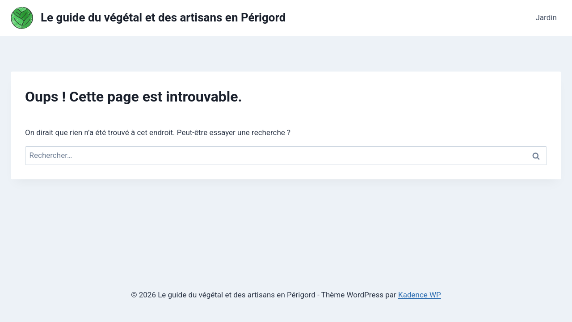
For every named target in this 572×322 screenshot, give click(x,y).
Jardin (545, 17)
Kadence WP (419, 294)
